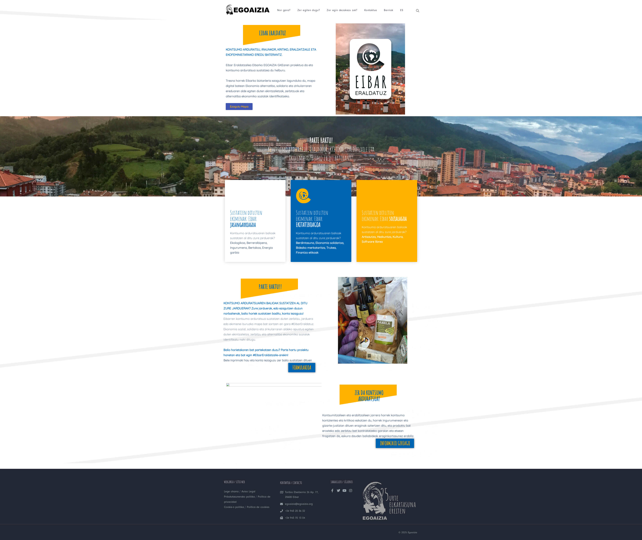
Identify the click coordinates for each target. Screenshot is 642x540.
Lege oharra (230, 491)
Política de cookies (256, 507)
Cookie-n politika (233, 507)
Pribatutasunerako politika (238, 496)
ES (401, 10)
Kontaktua (370, 10)
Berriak (388, 10)
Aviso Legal (246, 491)
